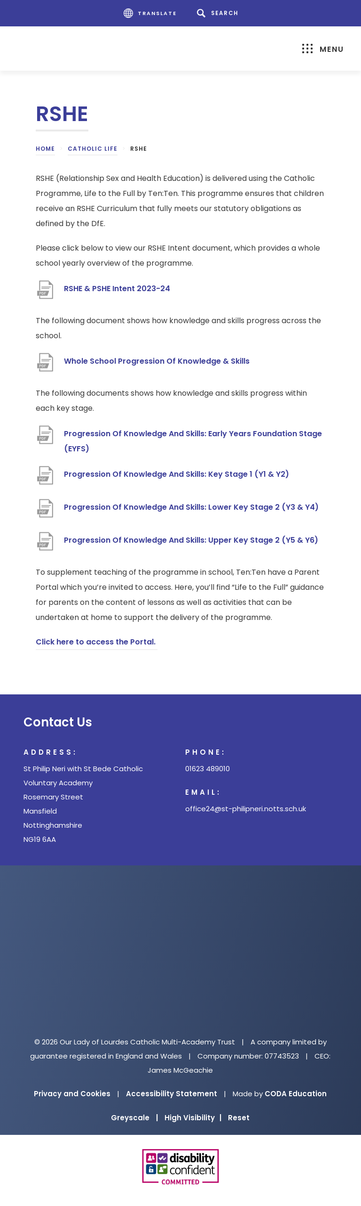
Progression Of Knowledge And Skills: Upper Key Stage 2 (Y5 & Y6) (191, 540)
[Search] (219, 13)
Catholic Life (93, 149)
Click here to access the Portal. (96, 641)
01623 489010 (207, 769)
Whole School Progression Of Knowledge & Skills (157, 361)
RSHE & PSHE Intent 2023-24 (117, 288)
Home (45, 149)
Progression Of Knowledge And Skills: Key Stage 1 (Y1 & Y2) (176, 474)
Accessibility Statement (171, 1094)
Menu (323, 49)
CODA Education (296, 1094)
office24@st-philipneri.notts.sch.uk (245, 809)
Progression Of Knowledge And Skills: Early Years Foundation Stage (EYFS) (193, 441)
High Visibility (193, 1118)
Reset (239, 1118)
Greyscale (134, 1118)
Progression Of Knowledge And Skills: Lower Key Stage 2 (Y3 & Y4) (191, 507)
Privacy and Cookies (72, 1094)
